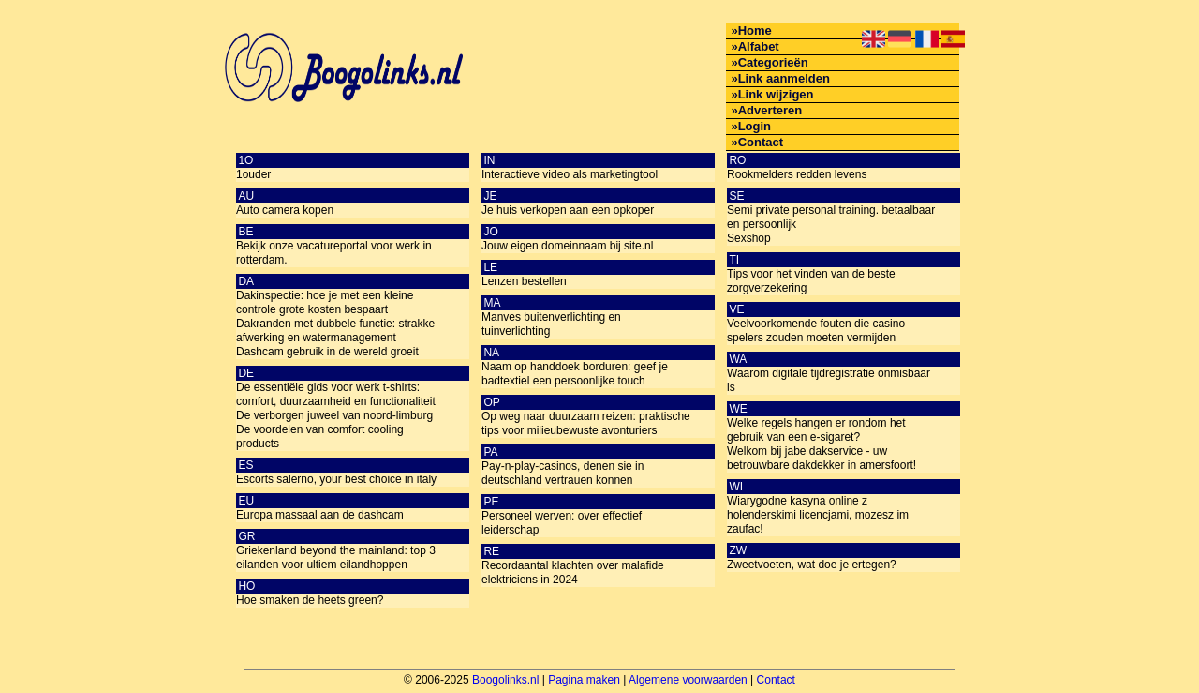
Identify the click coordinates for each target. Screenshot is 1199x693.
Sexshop (749, 238)
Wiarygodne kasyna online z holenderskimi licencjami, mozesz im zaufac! (818, 514)
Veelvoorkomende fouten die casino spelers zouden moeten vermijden (816, 330)
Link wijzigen (776, 94)
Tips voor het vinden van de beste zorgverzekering (811, 280)
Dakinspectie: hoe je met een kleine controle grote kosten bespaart (324, 302)
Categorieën (773, 62)
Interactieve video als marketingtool (569, 174)
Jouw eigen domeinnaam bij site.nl (567, 245)
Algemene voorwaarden (688, 679)
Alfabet (758, 46)
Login (754, 126)
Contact (760, 142)
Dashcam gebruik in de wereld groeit (327, 351)
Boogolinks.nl (505, 679)
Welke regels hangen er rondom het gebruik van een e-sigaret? (816, 430)
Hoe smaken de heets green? (309, 600)
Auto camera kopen (284, 210)
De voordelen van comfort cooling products (320, 436)
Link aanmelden (784, 78)
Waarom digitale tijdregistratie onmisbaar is (828, 380)
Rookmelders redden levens (796, 174)
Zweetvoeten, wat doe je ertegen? (811, 564)
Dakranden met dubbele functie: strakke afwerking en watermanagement (335, 330)
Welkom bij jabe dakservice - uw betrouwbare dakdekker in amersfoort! (821, 458)
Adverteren (770, 110)
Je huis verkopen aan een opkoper (567, 210)
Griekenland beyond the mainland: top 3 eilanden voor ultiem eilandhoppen (336, 557)
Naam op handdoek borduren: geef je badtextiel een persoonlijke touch (574, 373)
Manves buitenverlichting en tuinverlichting (551, 324)
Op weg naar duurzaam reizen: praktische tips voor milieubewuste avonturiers (585, 423)
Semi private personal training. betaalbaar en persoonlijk (831, 217)
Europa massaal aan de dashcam (320, 514)
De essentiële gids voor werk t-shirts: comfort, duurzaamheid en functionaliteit (336, 394)
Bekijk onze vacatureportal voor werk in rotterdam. (334, 252)
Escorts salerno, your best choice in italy (336, 479)
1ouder (253, 174)
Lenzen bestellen (524, 281)
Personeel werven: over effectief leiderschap (561, 522)
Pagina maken (584, 679)
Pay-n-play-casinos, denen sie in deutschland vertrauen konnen (562, 473)
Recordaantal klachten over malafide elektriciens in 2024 (572, 572)
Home (755, 30)
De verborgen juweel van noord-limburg (334, 415)
